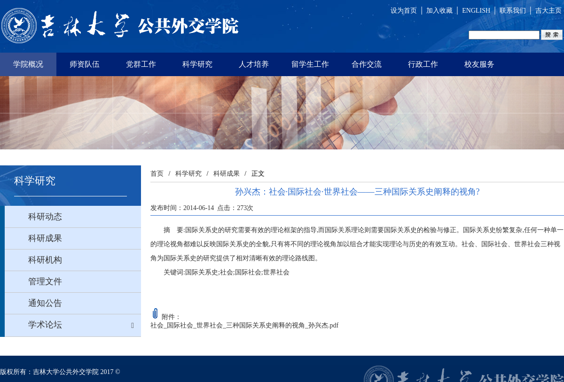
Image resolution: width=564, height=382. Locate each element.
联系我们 (513, 10)
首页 (157, 173)
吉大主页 (548, 10)
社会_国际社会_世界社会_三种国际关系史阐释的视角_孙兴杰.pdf (244, 325)
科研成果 (226, 173)
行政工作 (423, 64)
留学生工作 (310, 64)
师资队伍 (85, 64)
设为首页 (404, 10)
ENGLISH (476, 10)
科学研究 (197, 64)
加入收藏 (439, 10)
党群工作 (141, 64)
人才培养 (254, 64)
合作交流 (367, 64)
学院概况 (28, 64)
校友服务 (479, 64)
